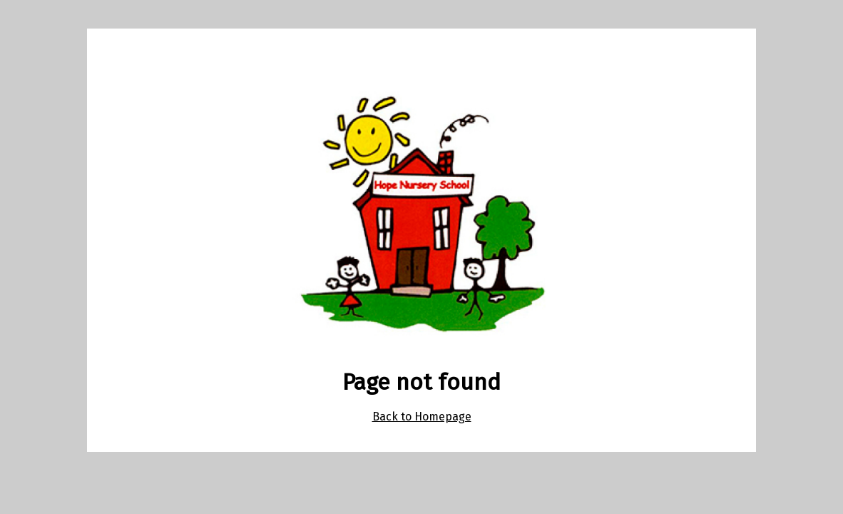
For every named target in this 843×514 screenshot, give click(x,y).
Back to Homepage (421, 416)
